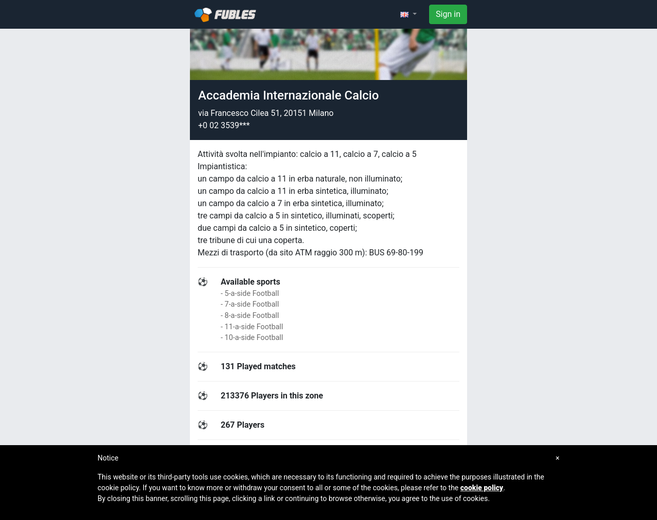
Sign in (448, 14)
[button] (408, 14)
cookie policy (482, 488)
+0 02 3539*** (224, 125)
